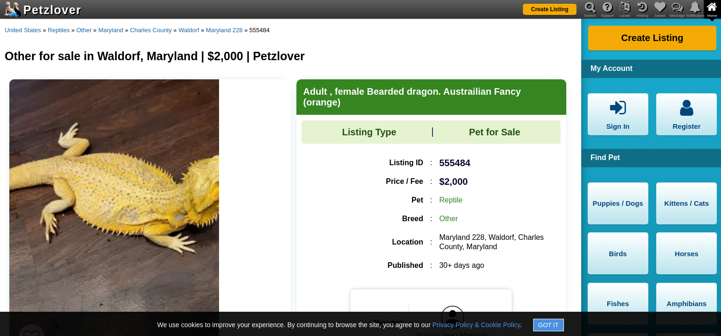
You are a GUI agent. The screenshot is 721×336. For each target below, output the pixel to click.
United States (23, 30)
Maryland (110, 30)
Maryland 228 (224, 30)
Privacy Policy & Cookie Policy (476, 325)
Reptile (450, 200)
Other (84, 30)
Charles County (151, 30)
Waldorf (189, 30)
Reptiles (59, 30)
